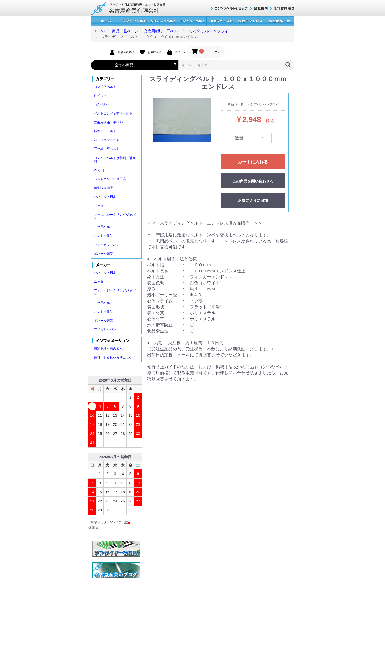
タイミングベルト (163, 21)
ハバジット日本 (105, 197)
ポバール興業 (103, 254)
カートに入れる (253, 162)
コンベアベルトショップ (229, 8)
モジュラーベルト (192, 21)
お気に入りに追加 (253, 200)
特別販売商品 (103, 188)
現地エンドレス (250, 21)
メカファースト (221, 21)
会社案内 (259, 8)
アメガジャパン (105, 329)
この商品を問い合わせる (253, 181)
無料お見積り (282, 8)
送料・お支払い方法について (115, 357)
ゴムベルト (102, 104)
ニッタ (98, 206)
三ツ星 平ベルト (107, 149)
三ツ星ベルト (103, 227)
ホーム (105, 21)
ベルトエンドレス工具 (110, 179)
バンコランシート (107, 140)
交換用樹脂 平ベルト (110, 122)
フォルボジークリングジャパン (115, 216)
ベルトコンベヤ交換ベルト (113, 113)
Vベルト (100, 170)
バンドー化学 (103, 236)
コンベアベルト (134, 21)
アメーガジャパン (107, 245)
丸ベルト (100, 95)
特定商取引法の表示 (108, 348)
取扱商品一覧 (279, 21)
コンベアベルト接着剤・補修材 (115, 159)
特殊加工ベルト (105, 131)
